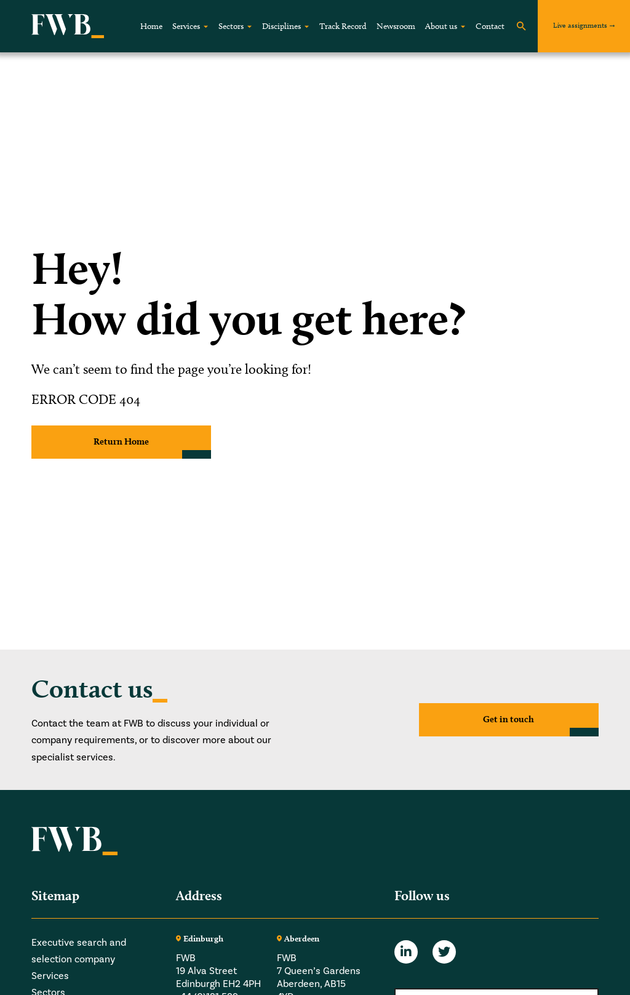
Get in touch (509, 719)
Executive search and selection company (78, 951)
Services (186, 26)
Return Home (121, 442)
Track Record (343, 26)
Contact (490, 26)
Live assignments (580, 25)
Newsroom (396, 26)
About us (441, 26)
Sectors (231, 26)
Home (151, 26)
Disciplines (281, 26)
